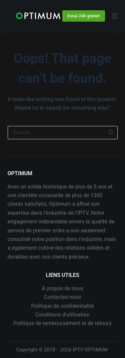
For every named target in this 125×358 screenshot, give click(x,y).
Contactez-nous (62, 297)
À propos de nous (62, 288)
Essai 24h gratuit (83, 15)
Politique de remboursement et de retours (62, 323)
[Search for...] (56, 132)
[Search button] (111, 132)
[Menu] (115, 16)
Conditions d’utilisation (62, 314)
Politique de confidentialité (62, 306)
